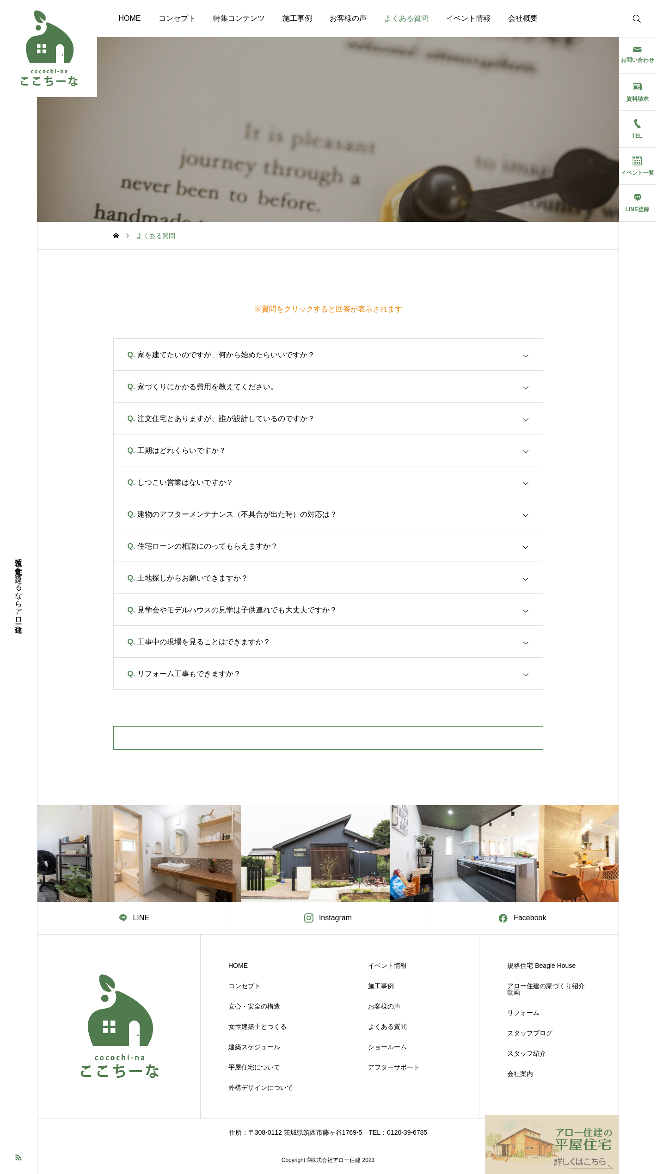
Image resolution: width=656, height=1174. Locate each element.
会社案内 (520, 1073)
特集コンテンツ (239, 18)
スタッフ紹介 (526, 1053)
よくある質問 (406, 18)
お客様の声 (348, 18)
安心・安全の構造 (254, 1006)
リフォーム (523, 1012)
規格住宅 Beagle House (541, 965)
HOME (130, 18)
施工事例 (297, 18)
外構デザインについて (260, 1087)
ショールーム (387, 1047)
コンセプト (177, 18)
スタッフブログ (529, 1033)
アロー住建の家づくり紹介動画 (546, 989)
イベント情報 (468, 18)
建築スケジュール (254, 1047)
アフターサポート (394, 1067)
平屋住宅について (254, 1067)
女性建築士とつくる (257, 1026)
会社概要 (523, 18)
